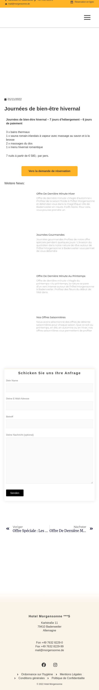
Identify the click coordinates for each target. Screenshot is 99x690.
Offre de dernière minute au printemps (60, 276)
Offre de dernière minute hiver (55, 193)
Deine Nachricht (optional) (49, 460)
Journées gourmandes (50, 234)
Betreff (49, 422)
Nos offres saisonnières (51, 317)
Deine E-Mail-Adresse (49, 404)
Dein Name (49, 386)
